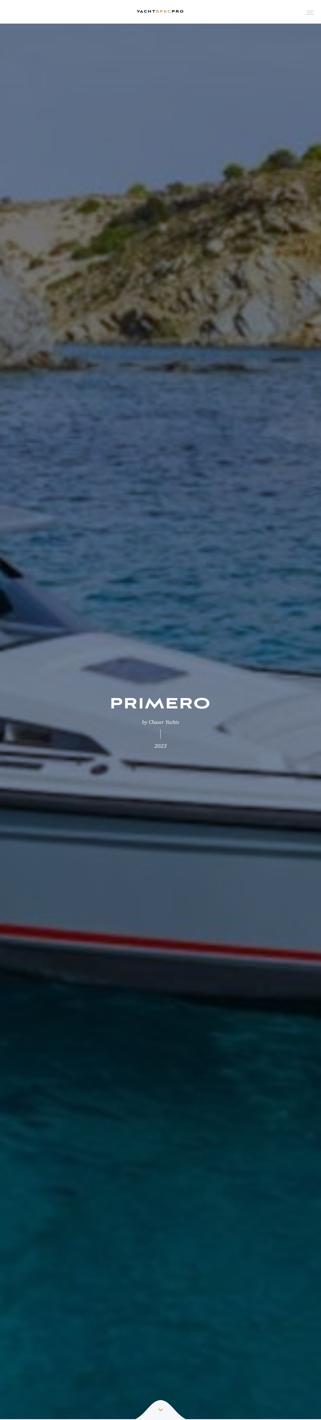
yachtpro (160, 11)
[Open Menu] (310, 12)
